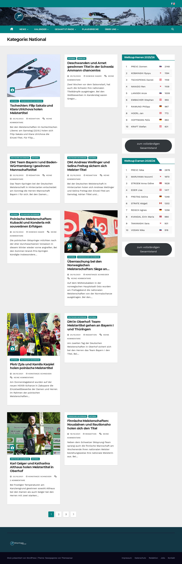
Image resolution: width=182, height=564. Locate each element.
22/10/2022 (76, 175)
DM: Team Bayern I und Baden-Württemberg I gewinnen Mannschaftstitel (33, 166)
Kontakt (171, 558)
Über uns (111, 29)
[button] (172, 29)
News (23, 29)
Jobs (163, 558)
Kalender (40, 29)
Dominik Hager (93, 76)
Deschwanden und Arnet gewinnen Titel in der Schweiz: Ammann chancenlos (90, 66)
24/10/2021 (75, 335)
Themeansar (67, 558)
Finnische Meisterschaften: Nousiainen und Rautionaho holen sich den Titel (89, 424)
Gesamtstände (65, 29)
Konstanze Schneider (96, 275)
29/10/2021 (18, 374)
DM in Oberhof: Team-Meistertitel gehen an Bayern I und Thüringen (90, 325)
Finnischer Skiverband (77, 416)
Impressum (127, 558)
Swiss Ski (81, 58)
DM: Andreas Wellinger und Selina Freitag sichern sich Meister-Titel (88, 166)
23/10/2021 (18, 477)
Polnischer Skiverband (30, 214)
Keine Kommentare (81, 278)
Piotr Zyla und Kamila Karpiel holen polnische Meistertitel (32, 366)
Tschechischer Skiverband (31, 101)
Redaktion (33, 119)
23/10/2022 (18, 175)
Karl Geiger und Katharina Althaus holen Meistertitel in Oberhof (31, 467)
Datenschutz (140, 558)
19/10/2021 (75, 434)
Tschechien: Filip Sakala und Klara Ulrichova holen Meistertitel (31, 109)
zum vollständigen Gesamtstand (148, 145)
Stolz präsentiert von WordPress (22, 558)
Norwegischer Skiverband (88, 257)
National (14, 101)
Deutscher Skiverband (20, 157)
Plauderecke (90, 29)
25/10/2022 (18, 119)
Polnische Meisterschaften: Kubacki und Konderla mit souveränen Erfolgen (30, 222)
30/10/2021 (75, 275)
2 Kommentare (17, 480)
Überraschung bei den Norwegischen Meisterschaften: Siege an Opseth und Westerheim (87, 267)
